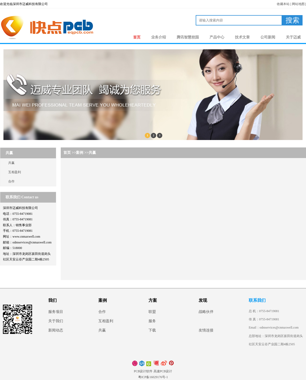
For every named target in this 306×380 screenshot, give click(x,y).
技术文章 (242, 37)
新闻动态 (55, 330)
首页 (137, 37)
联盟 (152, 312)
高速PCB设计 (163, 371)
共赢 (11, 163)
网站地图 (298, 4)
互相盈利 (14, 172)
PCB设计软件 (143, 371)
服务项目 (55, 312)
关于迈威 (293, 37)
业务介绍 (158, 37)
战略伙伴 (206, 312)
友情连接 (206, 330)
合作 (11, 181)
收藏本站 (283, 4)
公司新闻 (267, 37)
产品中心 (216, 37)
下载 (152, 330)
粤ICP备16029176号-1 (153, 377)
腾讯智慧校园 (188, 37)
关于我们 (55, 321)
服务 (152, 321)
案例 (79, 153)
